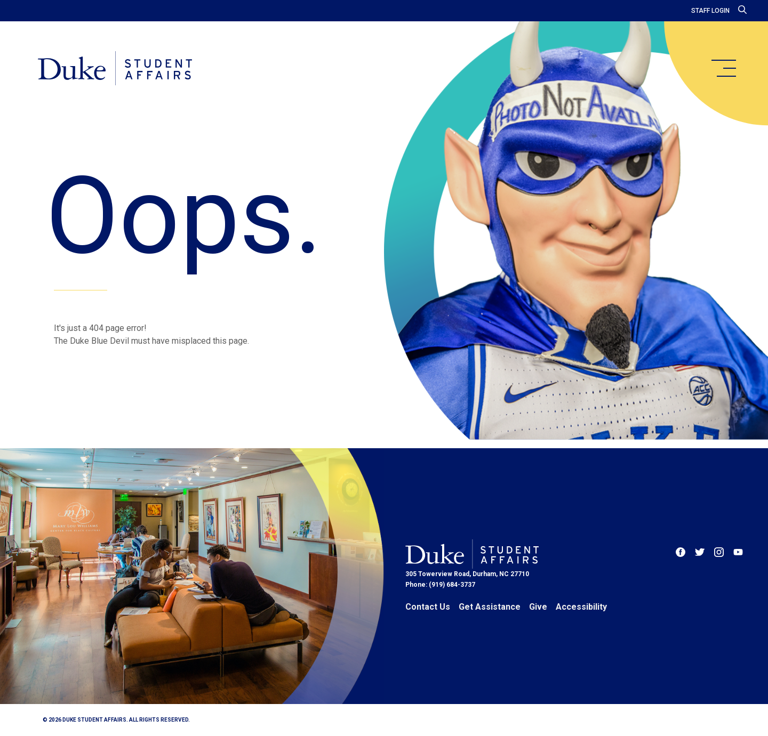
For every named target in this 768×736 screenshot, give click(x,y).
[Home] (116, 69)
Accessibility (581, 607)
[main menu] (723, 68)
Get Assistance (490, 607)
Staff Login (710, 10)
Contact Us (427, 607)
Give (538, 607)
